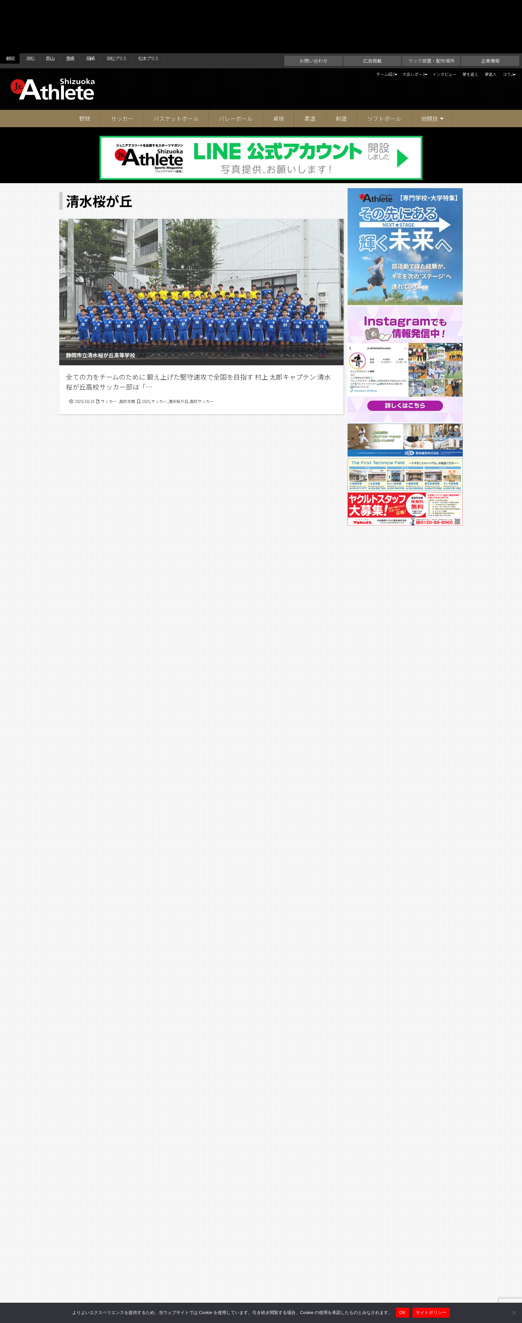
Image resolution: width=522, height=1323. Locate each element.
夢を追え (451, 22)
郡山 (60, 7)
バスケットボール (176, 65)
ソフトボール (384, 65)
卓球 (278, 65)
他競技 (429, 65)
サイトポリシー (326, 1291)
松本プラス (181, 7)
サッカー (122, 65)
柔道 (310, 65)
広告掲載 (372, 7)
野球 (85, 65)
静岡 (12, 7)
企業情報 (490, 7)
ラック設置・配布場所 (431, 7)
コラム (502, 22)
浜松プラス (141, 7)
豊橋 (85, 7)
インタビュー (416, 22)
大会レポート (373, 22)
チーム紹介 (331, 22)
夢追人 (478, 22)
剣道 (341, 65)
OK (402, 1312)
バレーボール (236, 65)
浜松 (36, 7)
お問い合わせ (314, 7)
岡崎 (109, 7)
